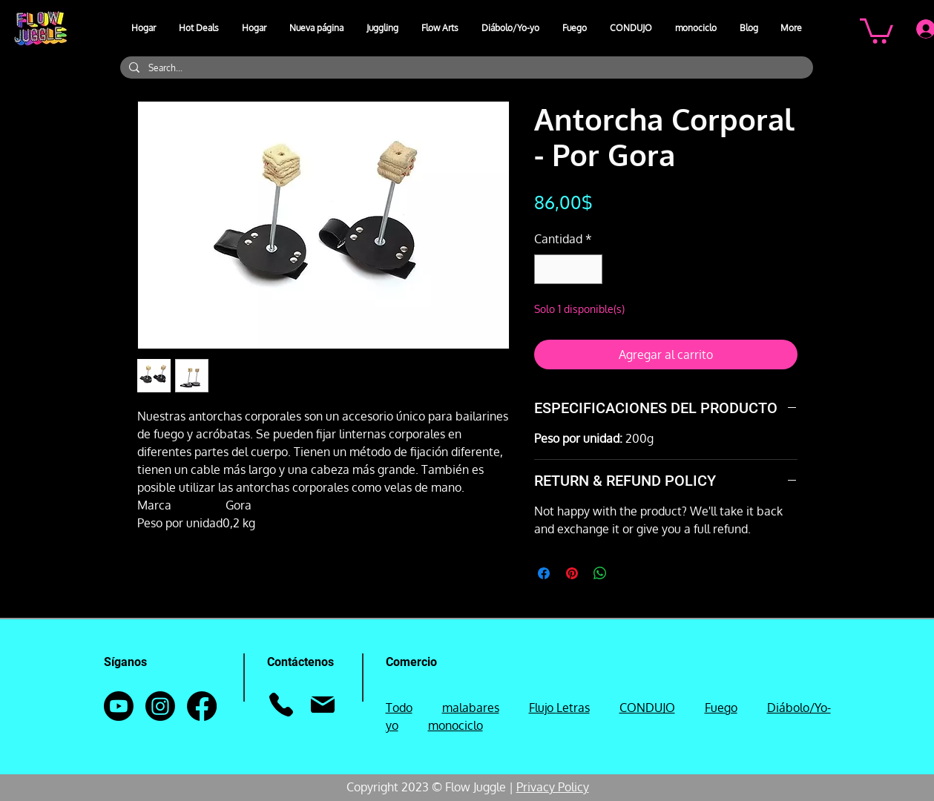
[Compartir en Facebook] (544, 573)
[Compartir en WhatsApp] (600, 573)
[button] (382, 28)
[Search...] (465, 67)
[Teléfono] (281, 704)
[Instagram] (160, 706)
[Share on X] (628, 573)
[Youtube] (119, 706)
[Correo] (323, 704)
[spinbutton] (568, 269)
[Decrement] (546, 269)
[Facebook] (202, 706)
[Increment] (589, 269)
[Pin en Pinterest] (572, 573)
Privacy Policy (552, 786)
